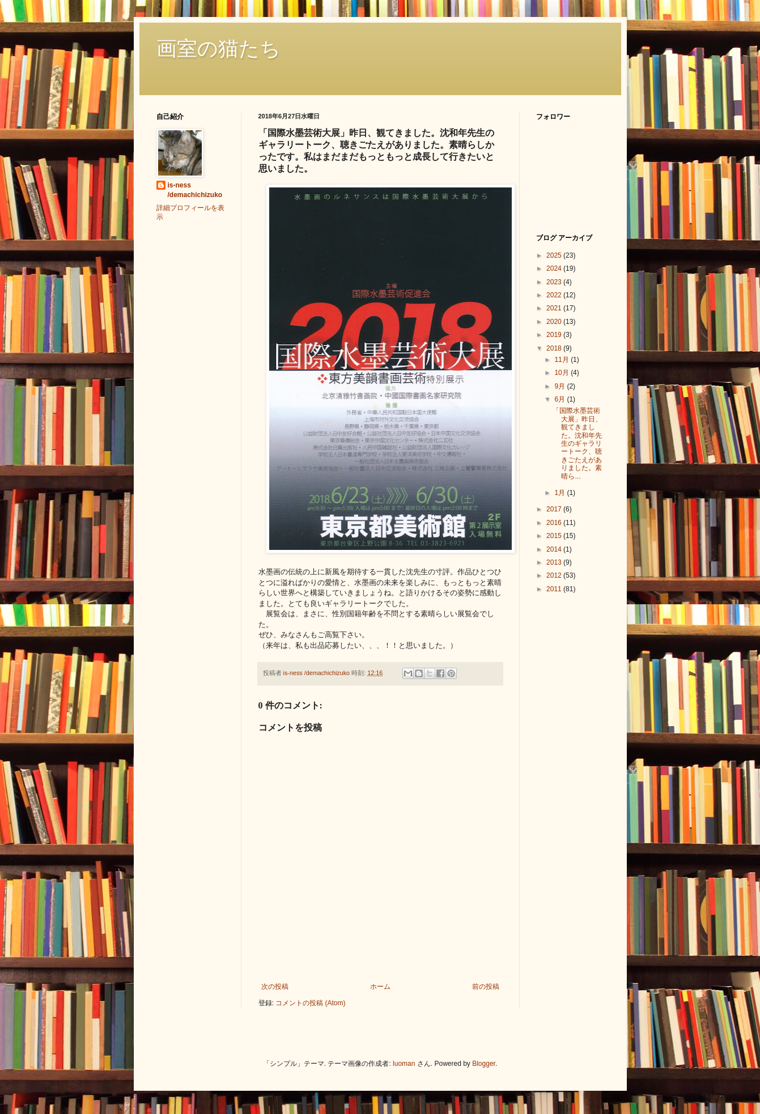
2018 (554, 348)
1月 (560, 493)
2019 (554, 335)
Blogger (483, 1064)
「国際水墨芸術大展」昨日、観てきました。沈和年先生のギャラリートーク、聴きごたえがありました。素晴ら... (577, 443)
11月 (562, 360)
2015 (554, 536)
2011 (554, 589)
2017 (554, 509)
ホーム (380, 987)
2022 (554, 295)
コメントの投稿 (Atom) (310, 1003)
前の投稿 (485, 987)
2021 (554, 308)
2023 (554, 282)
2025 (554, 255)
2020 (554, 322)
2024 (554, 268)
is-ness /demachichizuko (195, 190)
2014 (554, 549)
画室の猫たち (218, 48)
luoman (404, 1064)
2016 (554, 523)
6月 (560, 399)
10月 (562, 373)
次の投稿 (274, 987)
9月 (560, 386)
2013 (554, 562)
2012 (554, 575)
